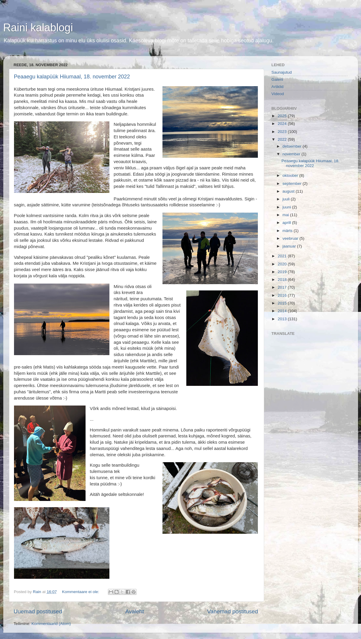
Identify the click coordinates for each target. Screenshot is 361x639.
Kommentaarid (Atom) (51, 623)
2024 (283, 123)
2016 (283, 295)
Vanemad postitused (232, 611)
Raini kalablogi (38, 27)
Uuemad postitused (38, 611)
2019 (283, 272)
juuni (287, 207)
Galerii (277, 79)
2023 (283, 131)
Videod (278, 94)
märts (288, 230)
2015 (283, 303)
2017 (283, 287)
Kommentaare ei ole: (81, 592)
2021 (283, 256)
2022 (283, 139)
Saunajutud (282, 72)
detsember (293, 146)
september (293, 183)
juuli (287, 199)
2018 (283, 279)
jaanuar (290, 246)
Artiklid (278, 86)
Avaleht (134, 611)
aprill (287, 222)
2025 (283, 116)
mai (286, 215)
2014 (283, 311)
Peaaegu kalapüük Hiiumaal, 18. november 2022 (72, 77)
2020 (283, 264)
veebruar (291, 238)
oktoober (291, 175)
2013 (283, 319)
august (289, 191)
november (292, 154)
